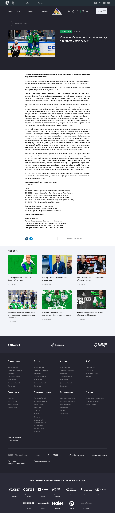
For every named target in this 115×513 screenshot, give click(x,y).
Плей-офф (11, 373)
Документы (90, 376)
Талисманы (64, 414)
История (37, 417)
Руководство (90, 367)
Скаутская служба (40, 401)
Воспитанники (91, 404)
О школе (37, 431)
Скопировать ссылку (74, 239)
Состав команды (14, 376)
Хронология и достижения (95, 398)
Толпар (30, 11)
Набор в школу (39, 404)
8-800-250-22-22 (54, 455)
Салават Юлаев (14, 11)
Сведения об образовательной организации (40, 422)
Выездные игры (65, 404)
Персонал (11, 386)
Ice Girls (62, 411)
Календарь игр (13, 367)
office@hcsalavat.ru (76, 455)
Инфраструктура (92, 373)
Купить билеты (13, 440)
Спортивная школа (42, 392)
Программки (12, 407)
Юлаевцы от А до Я (92, 401)
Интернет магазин (14, 437)
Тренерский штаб (14, 383)
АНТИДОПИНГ (39, 428)
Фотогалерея (12, 401)
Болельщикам (66, 392)
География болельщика (68, 401)
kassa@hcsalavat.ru (99, 455)
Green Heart (64, 407)
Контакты (89, 370)
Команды (37, 411)
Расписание (38, 414)
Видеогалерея (13, 404)
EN (87, 11)
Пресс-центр (13, 392)
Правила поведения (42, 461)
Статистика (12, 380)
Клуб (88, 361)
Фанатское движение (67, 398)
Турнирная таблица (15, 370)
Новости (11, 398)
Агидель (45, 11)
